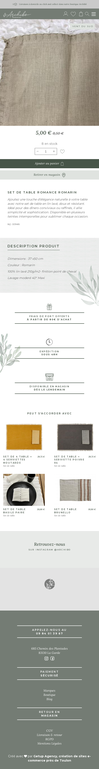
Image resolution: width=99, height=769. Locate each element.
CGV (49, 731)
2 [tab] (53, 121)
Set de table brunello (65, 511)
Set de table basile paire (14, 511)
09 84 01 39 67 (49, 633)
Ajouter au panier (49, 163)
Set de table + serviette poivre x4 (69, 459)
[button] (49, 584)
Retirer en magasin (49, 175)
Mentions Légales (50, 743)
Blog (49, 699)
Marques (49, 690)
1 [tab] (46, 121)
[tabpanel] (49, 72)
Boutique (50, 695)
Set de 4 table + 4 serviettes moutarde (17, 459)
